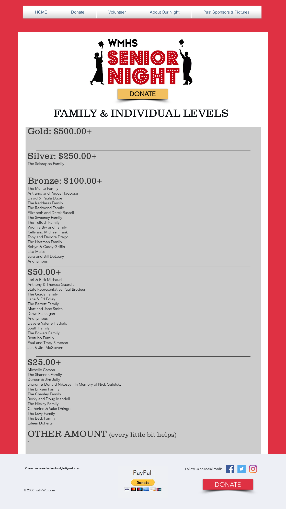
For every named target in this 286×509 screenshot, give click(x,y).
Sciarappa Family (49, 163)
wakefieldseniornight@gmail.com (59, 468)
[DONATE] (143, 94)
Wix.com (48, 490)
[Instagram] (253, 469)
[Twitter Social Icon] (241, 469)
